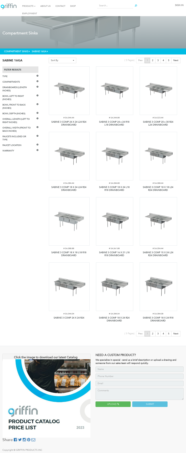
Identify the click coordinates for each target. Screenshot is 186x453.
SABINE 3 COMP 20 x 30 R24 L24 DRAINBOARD (158, 123)
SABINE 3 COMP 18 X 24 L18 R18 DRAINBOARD (114, 189)
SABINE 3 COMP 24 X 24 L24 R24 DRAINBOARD (68, 123)
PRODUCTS (28, 6)
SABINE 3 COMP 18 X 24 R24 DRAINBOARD (114, 319)
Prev (140, 60)
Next (175, 60)
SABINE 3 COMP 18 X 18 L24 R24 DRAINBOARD (158, 189)
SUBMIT (150, 404)
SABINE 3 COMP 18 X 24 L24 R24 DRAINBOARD (68, 189)
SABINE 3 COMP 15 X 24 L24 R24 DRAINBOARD (158, 254)
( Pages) (129, 60)
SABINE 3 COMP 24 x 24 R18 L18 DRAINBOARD (114, 123)
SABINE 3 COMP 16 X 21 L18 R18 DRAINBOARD (114, 254)
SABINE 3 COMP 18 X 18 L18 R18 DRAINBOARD (68, 254)
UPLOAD (113, 404)
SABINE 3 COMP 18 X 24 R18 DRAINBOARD (158, 319)
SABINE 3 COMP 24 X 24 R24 (69, 317)
